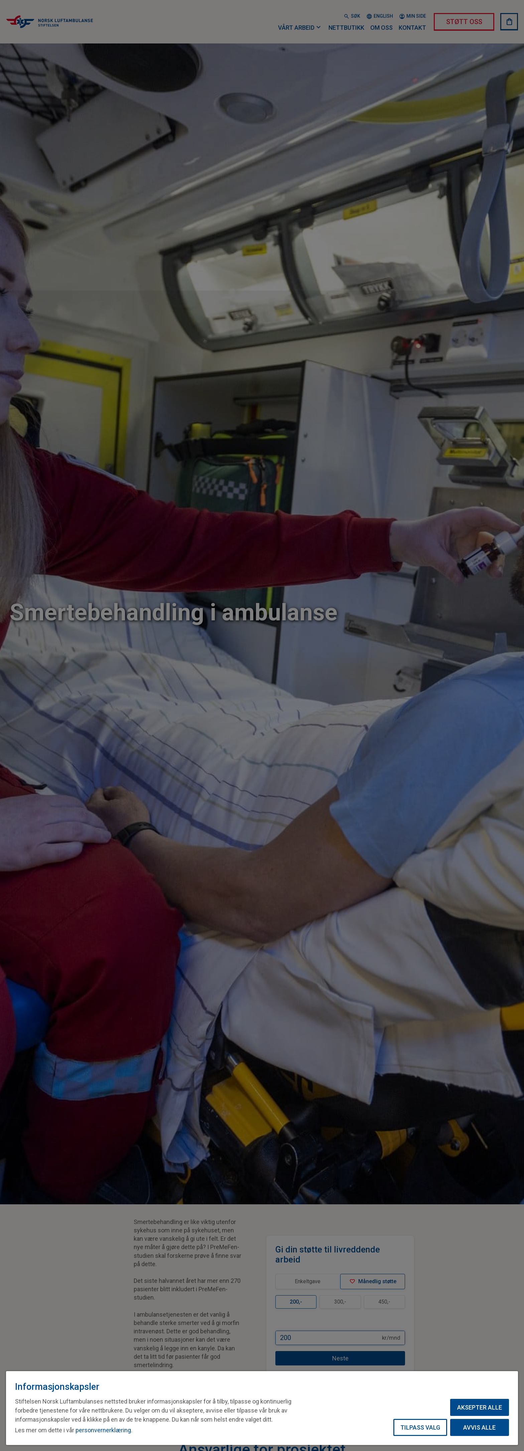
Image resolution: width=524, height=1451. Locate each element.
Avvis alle (479, 1427)
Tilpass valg (420, 1427)
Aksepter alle (479, 1407)
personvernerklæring (103, 1430)
